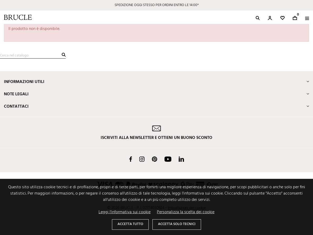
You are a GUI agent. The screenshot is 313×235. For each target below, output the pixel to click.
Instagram (142, 159)
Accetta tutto (130, 224)
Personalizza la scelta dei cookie (185, 212)
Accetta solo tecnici (177, 224)
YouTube (168, 159)
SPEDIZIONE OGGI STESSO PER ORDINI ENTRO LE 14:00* (157, 5)
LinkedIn (181, 159)
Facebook (130, 159)
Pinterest (154, 159)
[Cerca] (33, 56)
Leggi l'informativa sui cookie (125, 212)
